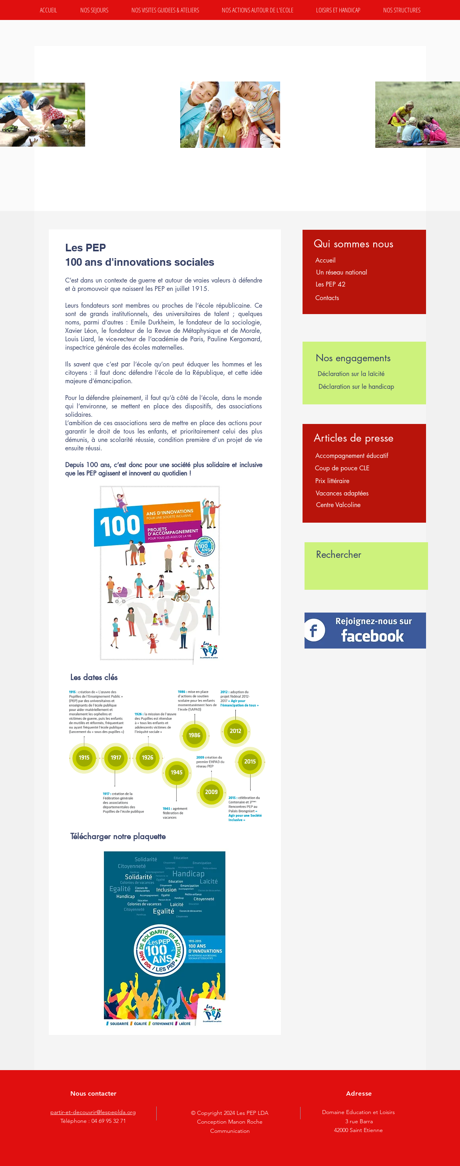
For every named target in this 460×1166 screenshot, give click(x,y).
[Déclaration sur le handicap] (356, 387)
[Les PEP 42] (331, 284)
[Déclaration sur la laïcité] (351, 374)
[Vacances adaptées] (342, 493)
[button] (94, 10)
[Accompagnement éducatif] (352, 456)
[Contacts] (327, 298)
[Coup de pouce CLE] (342, 468)
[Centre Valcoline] (338, 505)
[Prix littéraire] (332, 481)
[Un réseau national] (341, 272)
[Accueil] (326, 260)
